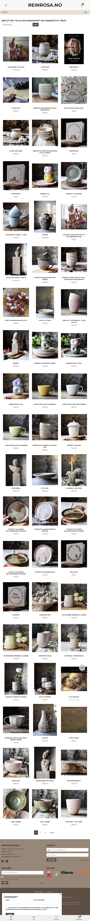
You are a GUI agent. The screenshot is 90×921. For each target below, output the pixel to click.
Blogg (70, 900)
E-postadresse (45, 901)
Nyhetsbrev (62, 900)
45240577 (9, 854)
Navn (18, 901)
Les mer (42, 885)
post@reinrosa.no (10, 856)
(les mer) (44, 909)
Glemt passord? (85, 862)
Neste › (52, 835)
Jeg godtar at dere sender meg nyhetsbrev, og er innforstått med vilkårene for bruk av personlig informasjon (22, 881)
